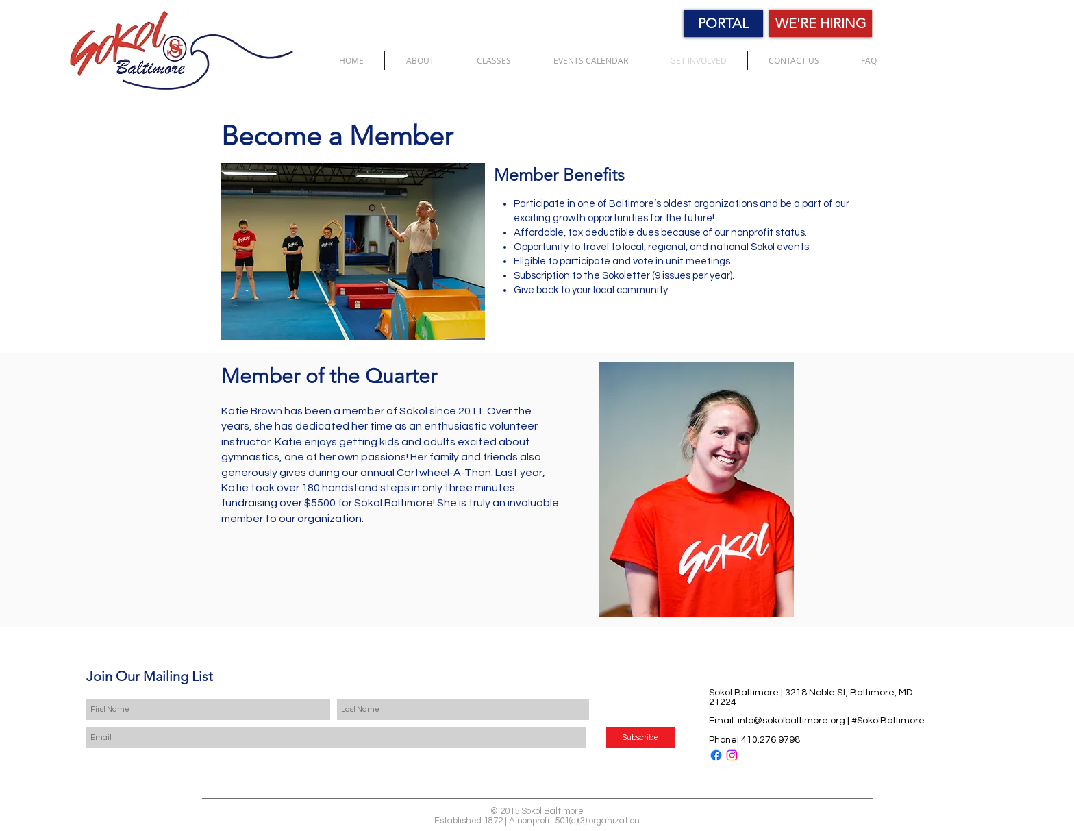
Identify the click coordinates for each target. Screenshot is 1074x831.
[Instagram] (732, 755)
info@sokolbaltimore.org (791, 720)
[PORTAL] (723, 23)
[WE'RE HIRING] (820, 23)
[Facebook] (716, 755)
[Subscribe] (640, 737)
